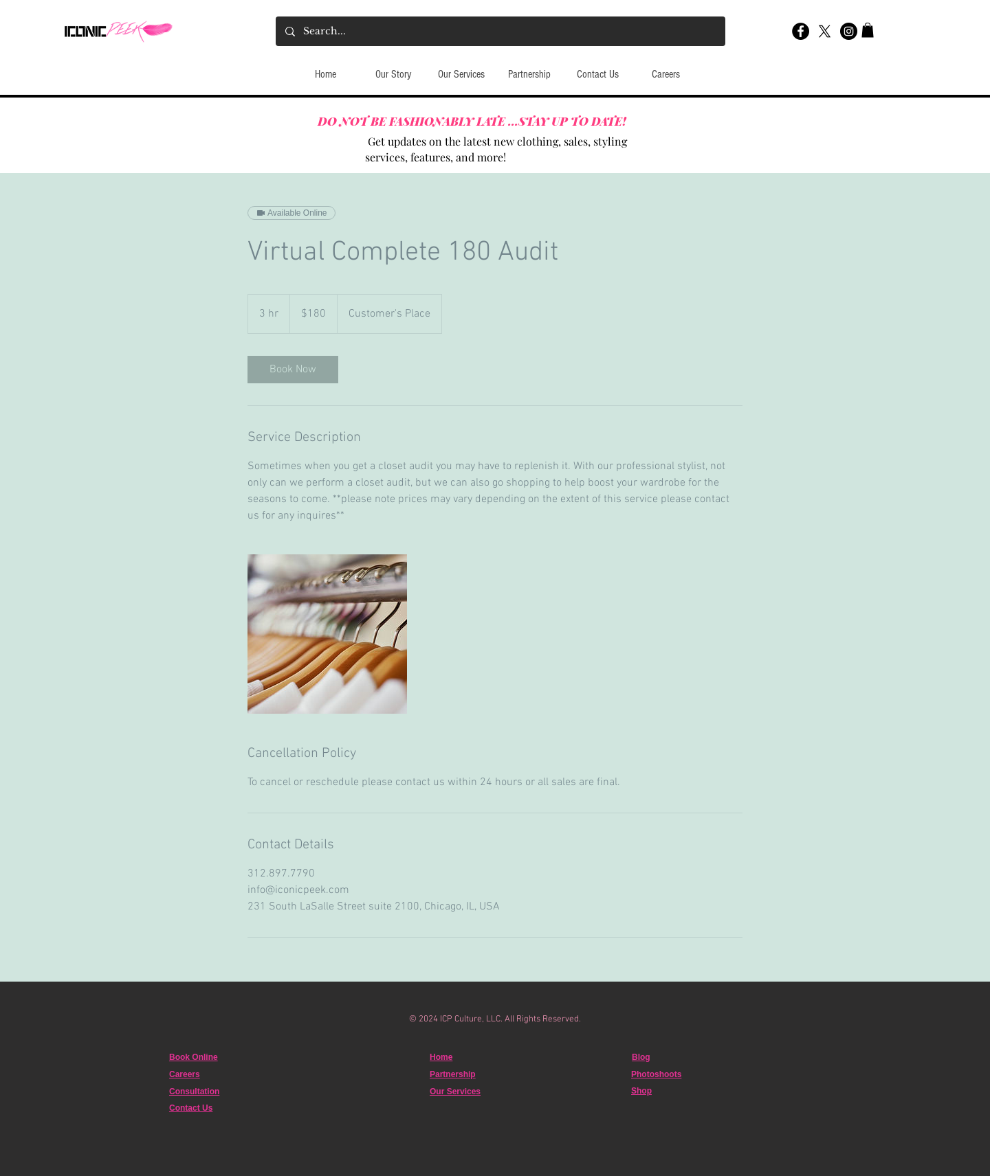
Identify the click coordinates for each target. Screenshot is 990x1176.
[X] (824, 31)
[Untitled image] (327, 634)
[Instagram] (848, 31)
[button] (867, 30)
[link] (293, 369)
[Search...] (499, 31)
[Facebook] (800, 31)
